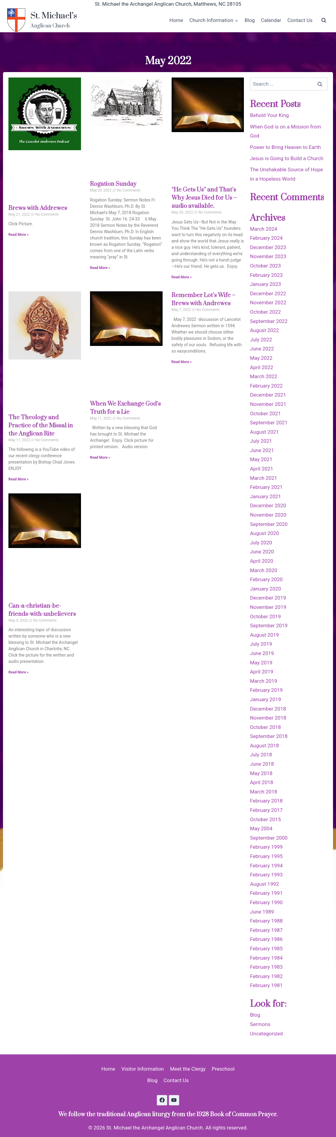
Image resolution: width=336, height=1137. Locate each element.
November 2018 (268, 718)
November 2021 (268, 404)
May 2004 (261, 828)
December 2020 (268, 505)
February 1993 (266, 875)
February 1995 (266, 856)
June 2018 (262, 764)
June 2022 (262, 349)
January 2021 (265, 496)
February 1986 (266, 939)
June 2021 (262, 450)
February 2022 (266, 386)
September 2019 (269, 625)
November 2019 (268, 607)
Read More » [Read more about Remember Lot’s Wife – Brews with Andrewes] (182, 362)
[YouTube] (174, 1100)
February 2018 (266, 801)
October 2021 (265, 413)
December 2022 (268, 293)
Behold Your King (269, 115)
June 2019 (262, 653)
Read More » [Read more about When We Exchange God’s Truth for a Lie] (100, 457)
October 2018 (265, 727)
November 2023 (268, 256)
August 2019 (264, 635)
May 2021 (261, 459)
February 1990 (266, 902)
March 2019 (263, 681)
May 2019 (261, 663)
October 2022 (265, 312)
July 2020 (261, 543)
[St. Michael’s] (42, 20)
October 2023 (265, 266)
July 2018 (261, 755)
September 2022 (269, 321)
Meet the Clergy (188, 1069)
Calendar (271, 20)
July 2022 (261, 340)
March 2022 (263, 376)
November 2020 (268, 515)
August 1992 (264, 884)
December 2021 (268, 395)
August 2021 (264, 432)
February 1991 (266, 893)
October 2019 (265, 616)
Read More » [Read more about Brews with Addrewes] (18, 235)
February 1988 (266, 921)
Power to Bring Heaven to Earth (285, 147)
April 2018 (261, 782)
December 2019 (268, 598)
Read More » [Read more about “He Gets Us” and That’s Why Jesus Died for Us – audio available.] (182, 277)
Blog (249, 20)
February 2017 (266, 810)
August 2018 (264, 746)
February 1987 (266, 930)
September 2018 (269, 736)
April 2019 (261, 672)
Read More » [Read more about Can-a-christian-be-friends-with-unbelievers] (18, 672)
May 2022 (261, 358)
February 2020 (266, 579)
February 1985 (266, 948)
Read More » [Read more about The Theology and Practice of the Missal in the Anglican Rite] (18, 479)
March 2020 (263, 570)
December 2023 (268, 247)
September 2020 (269, 524)
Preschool (223, 1069)
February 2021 (266, 487)
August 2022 (264, 330)
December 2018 (268, 709)
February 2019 (266, 690)
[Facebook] (162, 1100)
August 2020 (264, 533)
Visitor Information (142, 1069)
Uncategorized (266, 1034)
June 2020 (262, 552)
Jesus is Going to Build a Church (286, 158)
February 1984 (266, 958)
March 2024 (263, 229)
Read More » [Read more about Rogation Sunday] (100, 268)
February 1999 (266, 847)
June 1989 (262, 912)
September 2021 (269, 423)
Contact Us (299, 20)
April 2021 (261, 469)
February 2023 (266, 275)
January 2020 (265, 589)
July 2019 (261, 644)
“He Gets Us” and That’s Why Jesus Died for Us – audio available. (204, 198)
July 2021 (261, 441)
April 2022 (261, 367)
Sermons (260, 1024)
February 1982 (266, 976)
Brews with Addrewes (37, 208)
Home (176, 20)
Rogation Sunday (113, 184)
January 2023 (265, 284)
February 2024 (266, 238)
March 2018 (263, 792)
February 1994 (266, 866)
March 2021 (263, 478)
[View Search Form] (324, 20)
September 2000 (269, 838)
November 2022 (268, 302)
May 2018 (261, 773)
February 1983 (266, 967)
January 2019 (265, 699)
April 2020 (261, 561)
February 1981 (266, 985)
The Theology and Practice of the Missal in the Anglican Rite (40, 426)
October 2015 (265, 819)
